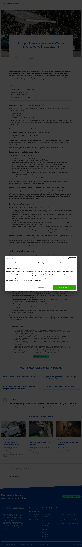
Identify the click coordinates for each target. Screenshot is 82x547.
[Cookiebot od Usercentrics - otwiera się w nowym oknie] (69, 258)
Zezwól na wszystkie (64, 287)
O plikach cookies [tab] (65, 263)
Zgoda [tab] (17, 263)
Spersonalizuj (41, 287)
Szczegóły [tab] (41, 263)
